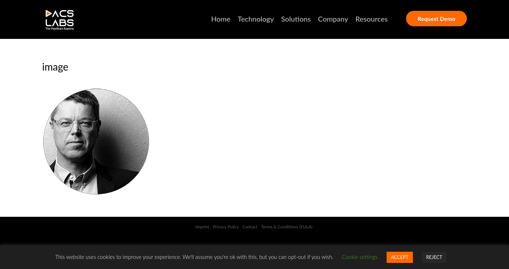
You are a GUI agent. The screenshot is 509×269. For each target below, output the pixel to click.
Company (333, 18)
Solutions (296, 18)
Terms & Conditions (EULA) (287, 226)
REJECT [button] (434, 257)
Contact (250, 226)
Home (221, 18)
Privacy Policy (226, 226)
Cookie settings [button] (360, 257)
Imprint (202, 226)
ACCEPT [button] (400, 257)
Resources (371, 18)
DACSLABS (72, 20)
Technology (256, 18)
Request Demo (436, 18)
